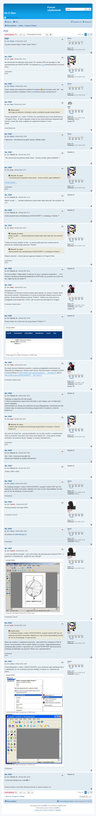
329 (72, 48)
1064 (72, 491)
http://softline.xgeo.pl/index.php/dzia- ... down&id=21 (37, 373)
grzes (69, 65)
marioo (69, 481)
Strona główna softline (11, 18)
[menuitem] (15, 21)
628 (72, 116)
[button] (91, 34)
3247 (72, 303)
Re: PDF (8, 57)
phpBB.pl (57, 808)
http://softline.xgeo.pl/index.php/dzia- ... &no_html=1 (23, 375)
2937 (72, 75)
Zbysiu (69, 38)
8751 (72, 520)
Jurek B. (69, 510)
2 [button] (88, 34)
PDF (5, 31)
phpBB (44, 805)
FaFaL (69, 294)
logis (68, 106)
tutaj (42, 65)
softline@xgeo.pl (21, 534)
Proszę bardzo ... (11, 182)
